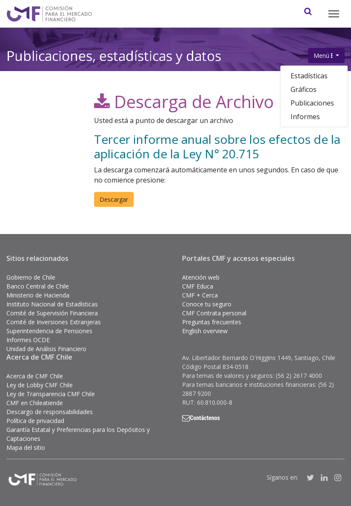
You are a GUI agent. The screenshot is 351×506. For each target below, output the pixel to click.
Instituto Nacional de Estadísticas (52, 304)
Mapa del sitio (25, 447)
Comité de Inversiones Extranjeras (53, 322)
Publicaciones (312, 103)
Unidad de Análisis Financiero (46, 349)
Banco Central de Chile (37, 286)
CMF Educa (197, 286)
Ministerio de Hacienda (37, 295)
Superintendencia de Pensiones (49, 331)
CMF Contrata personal (214, 313)
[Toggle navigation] (333, 14)
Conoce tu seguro (206, 304)
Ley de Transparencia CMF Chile (50, 394)
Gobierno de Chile (30, 277)
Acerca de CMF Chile (34, 376)
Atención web (201, 277)
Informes (305, 116)
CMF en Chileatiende (34, 403)
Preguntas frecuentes (211, 322)
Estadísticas (309, 75)
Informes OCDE (28, 340)
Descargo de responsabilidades (49, 412)
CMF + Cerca (200, 295)
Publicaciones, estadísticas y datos (113, 54)
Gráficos (304, 89)
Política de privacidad (35, 421)
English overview (205, 331)
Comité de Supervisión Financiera (52, 313)
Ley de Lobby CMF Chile (39, 385)
